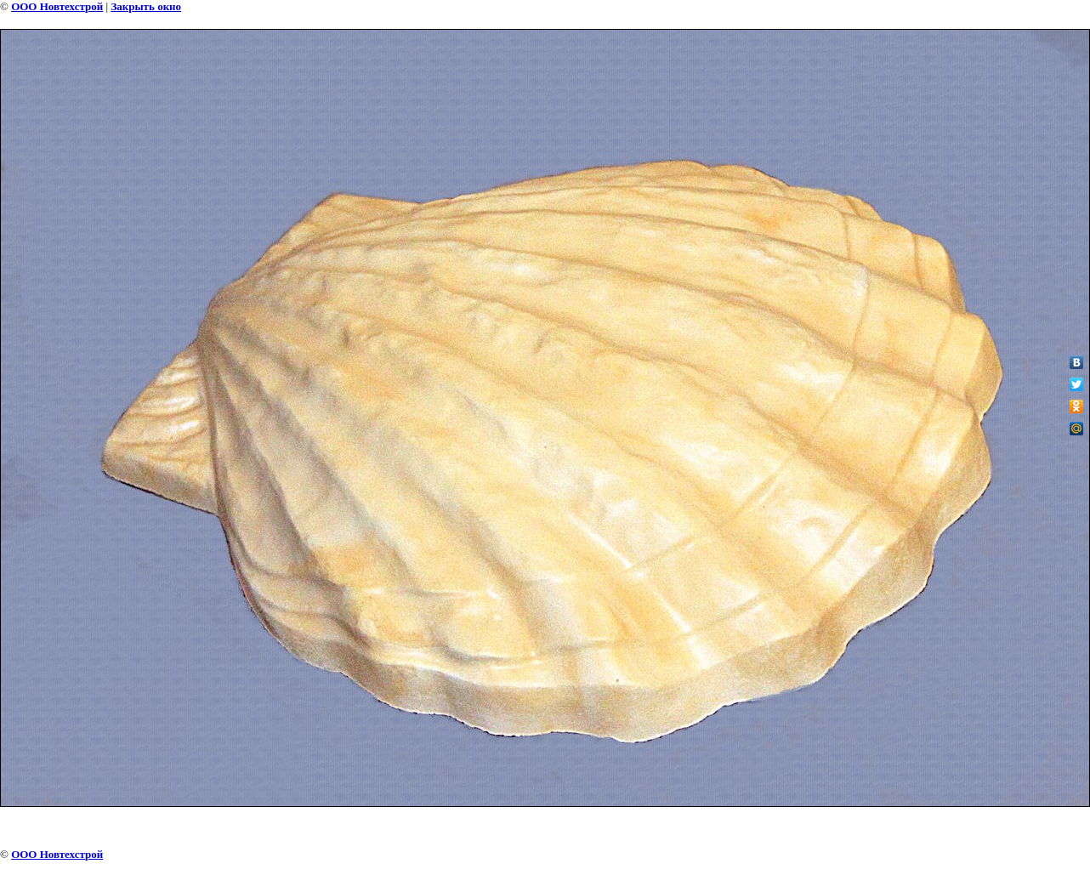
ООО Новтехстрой (57, 6)
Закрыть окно (146, 6)
